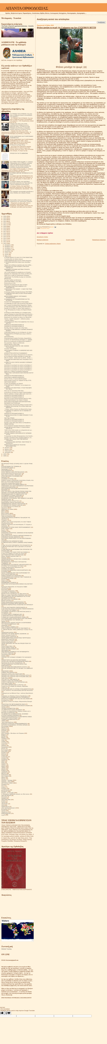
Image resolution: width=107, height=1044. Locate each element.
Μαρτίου (7, 449)
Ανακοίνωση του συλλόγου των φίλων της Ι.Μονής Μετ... (18, 317)
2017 (4, 231)
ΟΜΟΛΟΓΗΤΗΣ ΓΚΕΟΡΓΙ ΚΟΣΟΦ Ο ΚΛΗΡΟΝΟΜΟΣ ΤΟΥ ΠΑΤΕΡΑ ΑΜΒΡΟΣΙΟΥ (16, 623)
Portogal (3, 788)
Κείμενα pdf (4, 581)
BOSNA (3, 736)
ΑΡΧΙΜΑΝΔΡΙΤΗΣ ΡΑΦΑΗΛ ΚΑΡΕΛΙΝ (12, 505)
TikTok (3, 802)
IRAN (2, 762)
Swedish (3, 798)
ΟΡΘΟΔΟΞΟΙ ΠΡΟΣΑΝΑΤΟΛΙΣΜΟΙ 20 (14, 419)
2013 (4, 238)
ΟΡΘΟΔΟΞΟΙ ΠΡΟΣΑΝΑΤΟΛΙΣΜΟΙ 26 (14, 324)
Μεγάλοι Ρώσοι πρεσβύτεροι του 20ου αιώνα (13, 593)
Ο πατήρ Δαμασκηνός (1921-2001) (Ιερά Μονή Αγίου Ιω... (18, 306)
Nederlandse (4, 774)
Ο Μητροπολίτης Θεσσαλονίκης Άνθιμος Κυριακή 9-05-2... (18, 404)
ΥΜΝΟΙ (3, 720)
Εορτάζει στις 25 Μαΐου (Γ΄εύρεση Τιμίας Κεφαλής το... (17, 308)
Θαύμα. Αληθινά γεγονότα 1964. (10, 556)
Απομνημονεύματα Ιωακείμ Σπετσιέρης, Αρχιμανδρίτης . (18, 338)
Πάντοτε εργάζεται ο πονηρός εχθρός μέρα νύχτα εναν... (18, 393)
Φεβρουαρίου (8, 450)
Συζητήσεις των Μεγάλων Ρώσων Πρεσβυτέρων (14, 696)
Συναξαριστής (5, 700)
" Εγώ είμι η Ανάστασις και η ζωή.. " (13, 431)
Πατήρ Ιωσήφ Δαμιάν (7, 642)
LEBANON (4, 772)
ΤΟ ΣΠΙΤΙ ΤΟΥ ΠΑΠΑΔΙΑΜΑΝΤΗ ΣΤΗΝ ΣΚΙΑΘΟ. (16, 302)
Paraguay (4, 784)
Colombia (4, 743)
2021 (4, 224)
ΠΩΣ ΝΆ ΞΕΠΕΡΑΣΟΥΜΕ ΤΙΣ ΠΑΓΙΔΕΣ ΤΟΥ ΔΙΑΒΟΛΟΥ (17, 668)
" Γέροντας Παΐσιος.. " (9, 320)
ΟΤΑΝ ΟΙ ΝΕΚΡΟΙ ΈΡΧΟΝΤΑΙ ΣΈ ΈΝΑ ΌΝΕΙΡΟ (14, 628)
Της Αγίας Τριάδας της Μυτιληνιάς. (12, 280)
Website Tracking (6, 949)
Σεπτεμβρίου (8, 249)
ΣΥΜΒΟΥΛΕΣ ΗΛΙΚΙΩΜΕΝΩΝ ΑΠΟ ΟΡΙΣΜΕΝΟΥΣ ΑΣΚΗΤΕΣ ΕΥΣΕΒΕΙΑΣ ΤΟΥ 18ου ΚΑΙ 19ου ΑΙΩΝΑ (15, 698)
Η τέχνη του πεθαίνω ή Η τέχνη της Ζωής (12, 553)
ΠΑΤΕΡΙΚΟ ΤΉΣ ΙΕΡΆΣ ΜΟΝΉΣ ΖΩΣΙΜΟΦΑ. (14, 633)
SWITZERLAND (5, 799)
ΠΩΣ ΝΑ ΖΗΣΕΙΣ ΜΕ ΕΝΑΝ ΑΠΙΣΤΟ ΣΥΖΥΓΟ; (14, 667)
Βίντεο (3, 512)
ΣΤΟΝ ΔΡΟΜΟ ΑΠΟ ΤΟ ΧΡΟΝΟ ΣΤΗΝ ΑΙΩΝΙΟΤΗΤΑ (16, 689)
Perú (2, 785)
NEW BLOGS (7, 278)
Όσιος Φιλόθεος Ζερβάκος (8, 626)
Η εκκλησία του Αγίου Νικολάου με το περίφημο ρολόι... (18, 312)
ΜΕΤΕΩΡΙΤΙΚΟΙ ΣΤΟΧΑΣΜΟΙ (9, 599)
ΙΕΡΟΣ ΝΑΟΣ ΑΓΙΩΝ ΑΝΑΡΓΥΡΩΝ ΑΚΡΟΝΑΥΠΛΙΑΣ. (17, 401)
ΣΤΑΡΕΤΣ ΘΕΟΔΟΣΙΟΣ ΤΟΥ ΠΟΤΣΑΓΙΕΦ (13, 682)
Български (4, 809)
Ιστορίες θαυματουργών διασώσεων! (11, 567)
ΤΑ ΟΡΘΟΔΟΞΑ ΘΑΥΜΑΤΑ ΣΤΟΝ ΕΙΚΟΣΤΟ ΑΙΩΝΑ (15, 705)
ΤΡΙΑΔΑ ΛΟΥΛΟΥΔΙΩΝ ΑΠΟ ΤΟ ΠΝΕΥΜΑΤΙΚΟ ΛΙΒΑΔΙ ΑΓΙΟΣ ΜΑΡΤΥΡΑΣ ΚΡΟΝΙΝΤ (16, 717)
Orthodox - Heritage (6, 780)
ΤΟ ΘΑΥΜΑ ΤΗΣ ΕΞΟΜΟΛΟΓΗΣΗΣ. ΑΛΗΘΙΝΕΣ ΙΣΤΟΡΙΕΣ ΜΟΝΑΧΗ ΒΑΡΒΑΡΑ (14, 714)
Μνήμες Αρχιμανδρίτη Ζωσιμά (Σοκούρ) (12, 602)
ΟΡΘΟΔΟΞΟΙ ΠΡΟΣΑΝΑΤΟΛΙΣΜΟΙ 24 (14, 375)
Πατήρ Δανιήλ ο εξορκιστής (8, 636)
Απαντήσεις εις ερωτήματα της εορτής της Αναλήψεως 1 (18, 369)
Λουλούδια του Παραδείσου (8, 592)
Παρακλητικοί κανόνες (7, 632)
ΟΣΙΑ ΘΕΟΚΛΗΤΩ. (9, 336)
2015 (4, 235)
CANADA (4, 738)
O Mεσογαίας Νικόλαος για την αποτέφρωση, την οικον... (18, 332)
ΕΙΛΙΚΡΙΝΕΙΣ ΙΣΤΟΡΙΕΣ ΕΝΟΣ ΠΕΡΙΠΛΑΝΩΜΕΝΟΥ (15, 527)
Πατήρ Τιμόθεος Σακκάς (8, 647)
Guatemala (4, 756)
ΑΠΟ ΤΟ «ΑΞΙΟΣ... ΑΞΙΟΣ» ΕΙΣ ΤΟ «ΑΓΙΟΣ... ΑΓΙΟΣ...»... (18, 357)
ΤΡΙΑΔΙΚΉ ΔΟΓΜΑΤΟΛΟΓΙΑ (9, 719)
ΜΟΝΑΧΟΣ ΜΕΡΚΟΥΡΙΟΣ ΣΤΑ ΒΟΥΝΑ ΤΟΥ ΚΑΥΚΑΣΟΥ (17, 604)
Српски (3, 810)
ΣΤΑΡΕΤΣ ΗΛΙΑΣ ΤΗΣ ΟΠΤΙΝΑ (10, 680)
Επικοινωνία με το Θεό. (10, 283)
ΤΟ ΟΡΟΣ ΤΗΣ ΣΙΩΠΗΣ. (10, 348)
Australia (3, 730)
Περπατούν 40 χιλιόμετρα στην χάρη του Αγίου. (16, 284)
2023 (4, 221)
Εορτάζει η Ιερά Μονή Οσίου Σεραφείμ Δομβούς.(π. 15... (18, 437)
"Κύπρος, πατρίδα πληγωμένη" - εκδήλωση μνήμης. (17, 318)
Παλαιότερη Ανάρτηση (99, 240)
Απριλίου (7, 447)
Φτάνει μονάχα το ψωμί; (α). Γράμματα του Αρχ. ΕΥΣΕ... (18, 380)
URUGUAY (4, 803)
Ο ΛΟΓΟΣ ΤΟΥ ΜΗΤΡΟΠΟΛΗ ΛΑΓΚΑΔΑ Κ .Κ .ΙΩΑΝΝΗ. (18, 339)
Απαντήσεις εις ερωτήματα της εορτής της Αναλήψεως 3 (18, 366)
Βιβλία (3, 510)
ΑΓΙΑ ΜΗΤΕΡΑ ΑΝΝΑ (7, 467)
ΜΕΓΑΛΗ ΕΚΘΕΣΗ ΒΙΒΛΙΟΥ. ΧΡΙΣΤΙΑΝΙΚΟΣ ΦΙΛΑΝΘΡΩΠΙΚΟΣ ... (15, 297)
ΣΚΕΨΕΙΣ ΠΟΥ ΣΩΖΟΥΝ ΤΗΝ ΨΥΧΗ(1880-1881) (15, 676)
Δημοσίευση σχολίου (42, 236)
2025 (4, 218)
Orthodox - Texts (6, 781)
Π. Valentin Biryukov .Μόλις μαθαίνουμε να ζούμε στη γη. (17, 629)
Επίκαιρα (3, 531)
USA (2, 805)
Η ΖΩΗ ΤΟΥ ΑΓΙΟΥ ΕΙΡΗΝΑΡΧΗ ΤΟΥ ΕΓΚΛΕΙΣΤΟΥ (15, 545)
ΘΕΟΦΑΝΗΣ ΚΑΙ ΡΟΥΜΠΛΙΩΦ (12, 403)
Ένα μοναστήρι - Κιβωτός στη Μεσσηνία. (14, 342)
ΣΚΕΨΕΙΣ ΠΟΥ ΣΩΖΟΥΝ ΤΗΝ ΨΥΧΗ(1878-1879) (15, 675)
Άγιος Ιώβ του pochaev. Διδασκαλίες (11, 474)
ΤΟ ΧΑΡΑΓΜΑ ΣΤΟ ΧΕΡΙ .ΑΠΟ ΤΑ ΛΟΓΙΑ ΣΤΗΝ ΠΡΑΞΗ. (18, 303)
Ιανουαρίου (8, 452)
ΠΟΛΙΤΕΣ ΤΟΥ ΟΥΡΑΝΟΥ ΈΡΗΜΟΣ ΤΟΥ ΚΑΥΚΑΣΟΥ (16, 657)
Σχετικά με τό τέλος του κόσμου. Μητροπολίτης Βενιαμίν (16, 701)
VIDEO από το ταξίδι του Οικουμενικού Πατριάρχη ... (17, 275)
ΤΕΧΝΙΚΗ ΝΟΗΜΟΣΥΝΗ (8, 708)
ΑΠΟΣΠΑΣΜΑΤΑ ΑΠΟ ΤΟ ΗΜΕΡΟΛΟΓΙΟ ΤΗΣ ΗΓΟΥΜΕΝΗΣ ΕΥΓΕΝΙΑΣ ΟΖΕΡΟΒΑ (14, 494)
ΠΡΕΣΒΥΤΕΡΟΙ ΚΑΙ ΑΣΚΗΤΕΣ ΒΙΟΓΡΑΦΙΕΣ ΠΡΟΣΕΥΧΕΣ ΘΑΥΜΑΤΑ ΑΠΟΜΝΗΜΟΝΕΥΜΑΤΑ (15, 660)
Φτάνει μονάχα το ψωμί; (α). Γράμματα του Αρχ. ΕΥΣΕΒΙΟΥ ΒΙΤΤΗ (66, 27)
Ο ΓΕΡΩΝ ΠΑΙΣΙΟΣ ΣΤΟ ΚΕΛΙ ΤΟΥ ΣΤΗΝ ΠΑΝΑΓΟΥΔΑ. (18, 257)
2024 (4, 219)
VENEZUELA (5, 806)
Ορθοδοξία (4, 625)
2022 (4, 223)
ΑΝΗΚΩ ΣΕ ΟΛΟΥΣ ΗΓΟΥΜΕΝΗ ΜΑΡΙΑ (12, 484)
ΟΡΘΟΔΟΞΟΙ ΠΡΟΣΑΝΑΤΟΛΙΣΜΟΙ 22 (14, 397)
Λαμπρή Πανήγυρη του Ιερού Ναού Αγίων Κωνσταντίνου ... (19, 314)
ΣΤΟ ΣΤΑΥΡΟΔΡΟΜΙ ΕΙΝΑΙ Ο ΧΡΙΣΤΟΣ (12, 685)
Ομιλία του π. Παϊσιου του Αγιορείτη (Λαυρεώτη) (16, 371)
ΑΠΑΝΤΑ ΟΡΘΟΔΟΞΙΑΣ (26, 8)
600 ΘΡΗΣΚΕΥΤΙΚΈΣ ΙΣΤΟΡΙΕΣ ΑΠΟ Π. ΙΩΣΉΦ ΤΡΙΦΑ (16, 463)
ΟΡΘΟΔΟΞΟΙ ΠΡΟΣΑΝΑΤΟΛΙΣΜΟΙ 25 (14, 326)
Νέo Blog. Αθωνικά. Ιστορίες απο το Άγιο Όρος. (16, 328)
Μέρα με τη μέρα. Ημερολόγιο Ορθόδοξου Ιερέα (14, 595)
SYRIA (3, 801)
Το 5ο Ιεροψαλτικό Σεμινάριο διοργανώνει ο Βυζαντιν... (17, 425)
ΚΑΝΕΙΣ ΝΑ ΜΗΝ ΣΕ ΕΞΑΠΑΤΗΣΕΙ (11, 575)
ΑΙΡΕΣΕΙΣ (4, 477)
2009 (4, 454)
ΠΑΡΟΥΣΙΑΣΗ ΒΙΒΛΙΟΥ (10, 382)
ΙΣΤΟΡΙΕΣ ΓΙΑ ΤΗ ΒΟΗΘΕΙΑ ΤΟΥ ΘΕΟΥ (12, 566)
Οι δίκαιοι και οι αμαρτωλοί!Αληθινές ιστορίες (13, 617)
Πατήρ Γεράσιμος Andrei (8, 635)
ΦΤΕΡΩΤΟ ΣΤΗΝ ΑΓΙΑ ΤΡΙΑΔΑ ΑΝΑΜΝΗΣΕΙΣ (14, 723)
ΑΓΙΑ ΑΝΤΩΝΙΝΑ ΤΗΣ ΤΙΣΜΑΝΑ (10, 466)
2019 (4, 228)
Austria (3, 732)
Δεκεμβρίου (8, 245)
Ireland (3, 763)
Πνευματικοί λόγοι (45, 228)
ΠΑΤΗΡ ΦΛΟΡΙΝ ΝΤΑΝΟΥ (8, 649)
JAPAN (3, 767)
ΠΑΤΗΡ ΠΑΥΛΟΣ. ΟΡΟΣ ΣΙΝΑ (11, 344)
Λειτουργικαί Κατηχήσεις (8, 590)
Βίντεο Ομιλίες (5, 513)
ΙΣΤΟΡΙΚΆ (4, 571)
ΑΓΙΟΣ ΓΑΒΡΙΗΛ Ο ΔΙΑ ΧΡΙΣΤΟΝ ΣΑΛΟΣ (12, 472)
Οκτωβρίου (8, 248)
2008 (4, 455)
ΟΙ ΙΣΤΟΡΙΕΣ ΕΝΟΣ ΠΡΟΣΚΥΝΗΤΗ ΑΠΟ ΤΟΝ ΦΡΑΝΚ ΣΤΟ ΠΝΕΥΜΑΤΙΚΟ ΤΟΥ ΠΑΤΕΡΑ (16, 619)
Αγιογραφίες (4, 469)
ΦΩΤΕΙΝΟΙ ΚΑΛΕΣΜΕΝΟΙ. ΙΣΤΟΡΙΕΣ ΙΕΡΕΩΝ (14, 725)
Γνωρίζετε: (4, 520)
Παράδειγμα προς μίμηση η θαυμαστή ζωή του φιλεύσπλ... (18, 354)
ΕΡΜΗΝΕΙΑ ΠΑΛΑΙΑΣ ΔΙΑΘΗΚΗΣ (10, 537)
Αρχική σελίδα (70, 240)
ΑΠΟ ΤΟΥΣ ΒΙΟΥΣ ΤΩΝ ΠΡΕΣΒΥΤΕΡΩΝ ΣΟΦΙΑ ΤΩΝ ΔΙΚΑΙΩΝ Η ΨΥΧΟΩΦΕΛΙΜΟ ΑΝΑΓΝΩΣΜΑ (16, 492)
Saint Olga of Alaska (9, 418)
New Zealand (5, 776)
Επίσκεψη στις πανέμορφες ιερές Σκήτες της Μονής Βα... (18, 273)
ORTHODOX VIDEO (7, 783)
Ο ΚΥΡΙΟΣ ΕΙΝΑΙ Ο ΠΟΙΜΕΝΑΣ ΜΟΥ (11, 614)
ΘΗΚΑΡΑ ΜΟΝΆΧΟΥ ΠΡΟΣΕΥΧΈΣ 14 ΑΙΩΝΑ (14, 559)
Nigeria (3, 777)
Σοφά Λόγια (4, 678)
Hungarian (4, 759)
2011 (4, 241)
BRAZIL (3, 737)
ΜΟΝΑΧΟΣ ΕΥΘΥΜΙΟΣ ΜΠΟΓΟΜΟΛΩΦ (12, 603)
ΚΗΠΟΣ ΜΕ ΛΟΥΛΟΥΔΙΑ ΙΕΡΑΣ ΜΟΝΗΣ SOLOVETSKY (17, 584)
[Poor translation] (7, 1013)
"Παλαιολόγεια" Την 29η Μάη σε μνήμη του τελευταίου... (18, 277)
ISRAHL (3, 765)
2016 (4, 233)
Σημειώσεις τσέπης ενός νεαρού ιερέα (11, 673)
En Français (4, 749)
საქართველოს (5, 813)
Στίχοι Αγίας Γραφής (6, 683)
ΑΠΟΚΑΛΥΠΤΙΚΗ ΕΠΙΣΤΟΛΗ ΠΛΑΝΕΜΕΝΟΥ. (15, 353)
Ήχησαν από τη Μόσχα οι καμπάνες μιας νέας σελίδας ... (18, 265)
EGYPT (3, 748)
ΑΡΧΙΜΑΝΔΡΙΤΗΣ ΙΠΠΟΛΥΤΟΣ (10, 501)
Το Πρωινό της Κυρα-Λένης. (17, 145)
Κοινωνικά (4, 589)
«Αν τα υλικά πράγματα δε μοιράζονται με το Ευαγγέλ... (18, 272)
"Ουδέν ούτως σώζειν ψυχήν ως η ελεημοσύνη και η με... (18, 430)
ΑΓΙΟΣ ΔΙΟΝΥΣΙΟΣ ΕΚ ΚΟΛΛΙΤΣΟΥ (11, 473)
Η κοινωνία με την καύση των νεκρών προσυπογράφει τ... (18, 392)
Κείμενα (3, 579)
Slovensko (4, 796)
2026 (4, 216)
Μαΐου (6, 256)
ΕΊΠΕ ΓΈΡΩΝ (5, 528)
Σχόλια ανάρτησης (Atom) (53, 243)
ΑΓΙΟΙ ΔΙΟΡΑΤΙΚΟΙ (6, 470)
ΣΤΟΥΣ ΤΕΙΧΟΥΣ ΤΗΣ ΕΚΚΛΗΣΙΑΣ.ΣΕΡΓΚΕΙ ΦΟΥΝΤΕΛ (17, 690)
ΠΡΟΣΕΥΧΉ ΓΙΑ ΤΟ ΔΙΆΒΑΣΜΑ (19, 153)
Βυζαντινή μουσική (6, 514)
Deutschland (4, 747)
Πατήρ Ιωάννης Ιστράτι (7, 640)
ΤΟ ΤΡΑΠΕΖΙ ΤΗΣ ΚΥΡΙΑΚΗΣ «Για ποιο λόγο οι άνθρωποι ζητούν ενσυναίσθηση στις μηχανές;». (21, 115)
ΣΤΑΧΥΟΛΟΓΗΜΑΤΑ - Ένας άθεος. (13, 281)
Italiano (3, 766)
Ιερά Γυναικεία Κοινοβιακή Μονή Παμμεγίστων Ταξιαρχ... (18, 305)
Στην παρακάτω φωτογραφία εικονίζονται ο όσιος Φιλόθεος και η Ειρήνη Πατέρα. (21, 192)
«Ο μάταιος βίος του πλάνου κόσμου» (13, 259)
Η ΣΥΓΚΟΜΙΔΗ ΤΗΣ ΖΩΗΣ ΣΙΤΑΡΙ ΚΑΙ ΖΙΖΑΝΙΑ (14, 552)
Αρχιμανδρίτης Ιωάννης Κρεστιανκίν (11, 502)
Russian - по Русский (7, 792)
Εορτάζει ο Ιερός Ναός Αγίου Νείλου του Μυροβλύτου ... (18, 422)
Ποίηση (3, 655)
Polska (3, 787)
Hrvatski (3, 758)
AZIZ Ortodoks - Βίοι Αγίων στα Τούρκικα (12, 733)
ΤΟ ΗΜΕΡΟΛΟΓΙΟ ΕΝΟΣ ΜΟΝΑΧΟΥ (11, 709)
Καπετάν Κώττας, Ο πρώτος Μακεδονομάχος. (15, 378)
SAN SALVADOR (6, 795)
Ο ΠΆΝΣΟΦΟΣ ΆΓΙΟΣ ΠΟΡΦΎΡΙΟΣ (11, 615)
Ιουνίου (7, 254)
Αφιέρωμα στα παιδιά (7, 509)
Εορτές (3, 530)
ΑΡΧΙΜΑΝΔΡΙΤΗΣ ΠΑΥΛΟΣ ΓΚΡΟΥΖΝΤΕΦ (13, 503)
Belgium (3, 734)
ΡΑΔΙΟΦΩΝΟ (5, 671)
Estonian (3, 754)
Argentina (4, 729)
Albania (3, 727)
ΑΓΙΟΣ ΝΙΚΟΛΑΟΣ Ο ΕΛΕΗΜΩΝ (10, 476)
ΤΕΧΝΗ (3, 707)
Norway (3, 779)
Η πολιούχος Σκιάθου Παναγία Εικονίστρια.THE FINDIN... (18, 292)
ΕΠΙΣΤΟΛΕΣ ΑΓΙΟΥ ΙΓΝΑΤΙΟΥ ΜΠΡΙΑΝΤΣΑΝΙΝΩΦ (15, 535)
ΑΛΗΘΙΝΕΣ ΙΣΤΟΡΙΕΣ (7, 479)
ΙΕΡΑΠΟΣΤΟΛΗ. (6, 560)
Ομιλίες (3, 621)
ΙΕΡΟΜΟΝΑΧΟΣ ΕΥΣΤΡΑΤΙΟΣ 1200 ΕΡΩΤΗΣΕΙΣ (15, 564)
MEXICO (3, 773)
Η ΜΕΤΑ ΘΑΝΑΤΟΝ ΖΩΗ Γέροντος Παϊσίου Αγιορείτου (17, 260)
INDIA (3, 761)
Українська (4, 812)
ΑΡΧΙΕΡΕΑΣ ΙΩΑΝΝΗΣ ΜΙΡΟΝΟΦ (11, 496)
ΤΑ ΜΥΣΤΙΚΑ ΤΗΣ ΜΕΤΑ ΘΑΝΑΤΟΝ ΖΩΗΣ (13, 704)
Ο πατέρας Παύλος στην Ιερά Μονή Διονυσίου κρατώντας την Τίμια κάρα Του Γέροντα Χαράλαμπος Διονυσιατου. (21, 183)
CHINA (3, 741)
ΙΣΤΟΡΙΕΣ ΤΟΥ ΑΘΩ (7, 568)
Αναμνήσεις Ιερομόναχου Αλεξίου (10, 483)
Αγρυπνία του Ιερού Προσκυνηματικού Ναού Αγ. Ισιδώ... (18, 398)
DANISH (3, 745)
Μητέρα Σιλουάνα (6, 600)
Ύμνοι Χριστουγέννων (7, 722)
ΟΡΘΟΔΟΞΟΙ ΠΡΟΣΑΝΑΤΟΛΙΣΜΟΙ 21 (14, 413)
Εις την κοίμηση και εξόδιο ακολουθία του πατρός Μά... (17, 356)
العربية (3, 815)
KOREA (3, 770)
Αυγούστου (8, 251)
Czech (3, 744)
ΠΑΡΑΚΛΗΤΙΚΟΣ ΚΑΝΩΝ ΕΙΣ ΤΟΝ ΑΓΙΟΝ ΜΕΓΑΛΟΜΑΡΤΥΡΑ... (14, 445)
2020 (4, 226)
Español (3, 752)
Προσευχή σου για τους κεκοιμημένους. (12, 662)
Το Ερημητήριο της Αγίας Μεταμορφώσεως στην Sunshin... (18, 436)
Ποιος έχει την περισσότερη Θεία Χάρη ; (14, 390)
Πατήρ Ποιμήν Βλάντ (7, 646)
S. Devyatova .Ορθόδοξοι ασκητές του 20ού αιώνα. (15, 794)
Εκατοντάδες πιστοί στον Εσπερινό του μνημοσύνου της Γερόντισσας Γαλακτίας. (21, 200)
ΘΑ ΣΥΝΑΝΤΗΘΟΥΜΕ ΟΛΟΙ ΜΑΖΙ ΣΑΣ (12, 555)
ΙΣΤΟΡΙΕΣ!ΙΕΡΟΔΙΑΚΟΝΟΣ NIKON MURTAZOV (14, 570)
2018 (4, 229)
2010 (4, 243)
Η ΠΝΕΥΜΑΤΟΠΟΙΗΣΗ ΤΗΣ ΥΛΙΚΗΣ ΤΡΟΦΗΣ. (16, 400)
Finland (3, 755)
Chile (2, 740)
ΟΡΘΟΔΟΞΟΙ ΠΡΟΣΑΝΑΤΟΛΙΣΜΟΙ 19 (14, 421)
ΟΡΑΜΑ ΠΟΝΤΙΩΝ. (9, 424)
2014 (4, 236)
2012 (4, 240)
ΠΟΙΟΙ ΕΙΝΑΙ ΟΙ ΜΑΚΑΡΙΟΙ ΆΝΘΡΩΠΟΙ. (14, 377)
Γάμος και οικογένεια (7, 516)
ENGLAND (4, 751)
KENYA (3, 769)
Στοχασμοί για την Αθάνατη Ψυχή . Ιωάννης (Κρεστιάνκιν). (17, 693)
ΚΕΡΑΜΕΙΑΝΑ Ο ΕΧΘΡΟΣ (8, 582)
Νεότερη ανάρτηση (42, 240)
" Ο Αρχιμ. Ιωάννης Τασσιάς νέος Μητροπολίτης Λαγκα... (18, 409)
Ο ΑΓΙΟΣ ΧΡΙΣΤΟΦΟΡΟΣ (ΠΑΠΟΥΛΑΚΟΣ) (13, 607)
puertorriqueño (5, 790)
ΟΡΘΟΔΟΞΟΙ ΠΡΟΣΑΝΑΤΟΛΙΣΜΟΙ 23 (14, 395)
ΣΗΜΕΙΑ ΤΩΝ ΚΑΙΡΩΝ (7, 672)
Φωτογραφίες (5, 726)
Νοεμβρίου (8, 246)
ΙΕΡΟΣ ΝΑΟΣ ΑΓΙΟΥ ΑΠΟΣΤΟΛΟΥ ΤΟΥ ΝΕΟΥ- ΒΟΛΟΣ (18, 315)
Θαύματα (3, 557)
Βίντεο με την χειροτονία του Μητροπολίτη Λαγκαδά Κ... (18, 341)
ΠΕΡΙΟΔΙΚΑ (4, 650)
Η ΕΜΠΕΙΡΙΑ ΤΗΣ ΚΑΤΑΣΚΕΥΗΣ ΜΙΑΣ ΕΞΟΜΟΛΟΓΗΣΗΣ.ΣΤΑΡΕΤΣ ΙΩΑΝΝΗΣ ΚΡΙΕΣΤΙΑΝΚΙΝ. (17, 541)
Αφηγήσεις (4, 508)
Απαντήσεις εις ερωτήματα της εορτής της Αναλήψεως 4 (18, 365)
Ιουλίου (7, 252)
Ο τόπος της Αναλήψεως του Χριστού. (13, 383)
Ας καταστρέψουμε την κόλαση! (10, 506)
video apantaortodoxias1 (8, 808)
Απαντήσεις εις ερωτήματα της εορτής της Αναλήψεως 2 (18, 368)
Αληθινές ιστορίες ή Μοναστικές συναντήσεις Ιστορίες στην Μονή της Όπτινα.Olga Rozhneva (17, 481)
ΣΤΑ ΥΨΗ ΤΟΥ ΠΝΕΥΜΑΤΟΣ (9, 679)
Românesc (4, 791)
